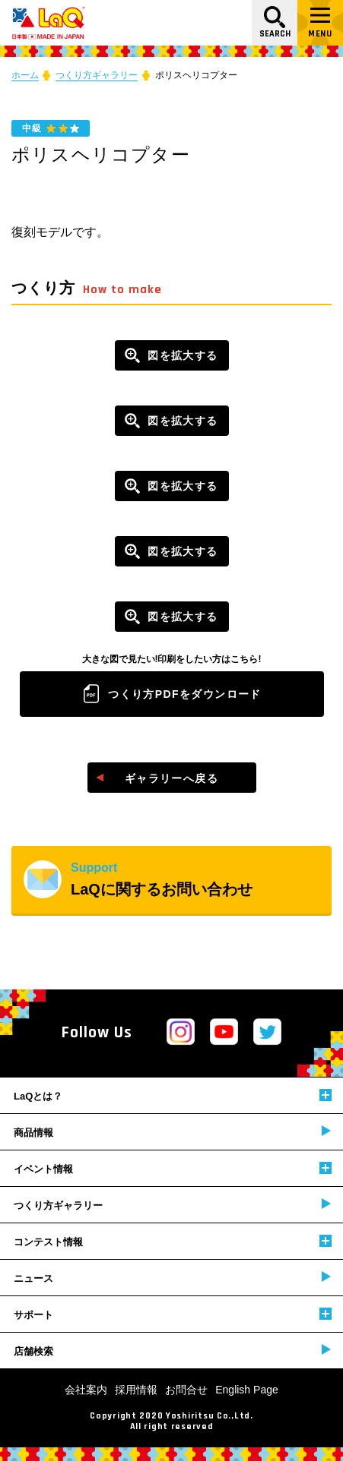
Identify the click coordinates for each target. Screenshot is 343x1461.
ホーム (25, 75)
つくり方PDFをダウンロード (185, 694)
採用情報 (136, 1390)
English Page (246, 1390)
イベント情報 (173, 1168)
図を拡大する (183, 355)
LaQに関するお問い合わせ (201, 879)
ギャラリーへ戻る (171, 778)
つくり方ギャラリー (97, 75)
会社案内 (86, 1390)
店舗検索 (172, 1350)
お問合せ (186, 1390)
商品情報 (172, 1131)
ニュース (172, 1277)
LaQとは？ (173, 1095)
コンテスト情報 (173, 1241)
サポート (173, 1314)
